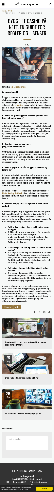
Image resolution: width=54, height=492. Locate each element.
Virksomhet (7, 307)
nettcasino (18, 104)
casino (17, 307)
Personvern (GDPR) (19, 482)
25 (8, 359)
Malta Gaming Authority (12, 193)
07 (8, 323)
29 (8, 394)
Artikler (10, 11)
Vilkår (7, 482)
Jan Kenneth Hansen (18, 86)
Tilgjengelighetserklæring (38, 482)
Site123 (31, 485)
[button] (3, 4)
